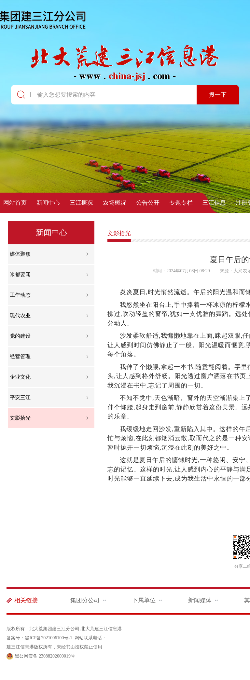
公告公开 (148, 202)
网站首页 (15, 202)
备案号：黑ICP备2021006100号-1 (39, 637)
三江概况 (81, 202)
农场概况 (114, 202)
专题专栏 (181, 202)
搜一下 (218, 94)
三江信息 (214, 202)
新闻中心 (48, 202)
